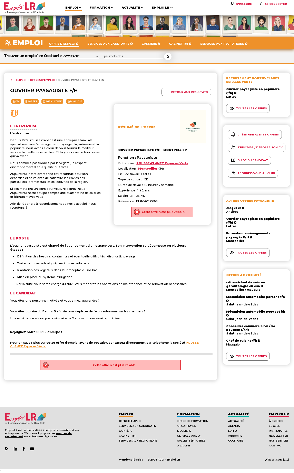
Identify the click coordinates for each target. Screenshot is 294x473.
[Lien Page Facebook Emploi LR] (23, 449)
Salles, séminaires (191, 440)
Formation (188, 414)
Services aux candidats (137, 425)
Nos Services (279, 440)
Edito (232, 430)
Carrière (125, 430)
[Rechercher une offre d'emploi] (168, 56)
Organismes (186, 425)
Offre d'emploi (130, 421)
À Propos (276, 421)
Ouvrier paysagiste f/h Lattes (81, 80)
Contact (276, 445)
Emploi (21, 80)
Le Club (274, 425)
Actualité (238, 414)
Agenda (234, 425)
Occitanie (235, 440)
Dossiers (184, 430)
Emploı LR (279, 414)
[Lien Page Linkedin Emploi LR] (15, 449)
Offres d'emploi (42, 80)
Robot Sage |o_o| (277, 459)
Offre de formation (192, 421)
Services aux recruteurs (138, 440)
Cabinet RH (127, 435)
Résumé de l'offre (137, 127)
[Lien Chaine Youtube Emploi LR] (32, 449)
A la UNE (183, 445)
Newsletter (278, 435)
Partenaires (278, 430)
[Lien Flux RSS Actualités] (6, 449)
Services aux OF (189, 435)
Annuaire (235, 435)
